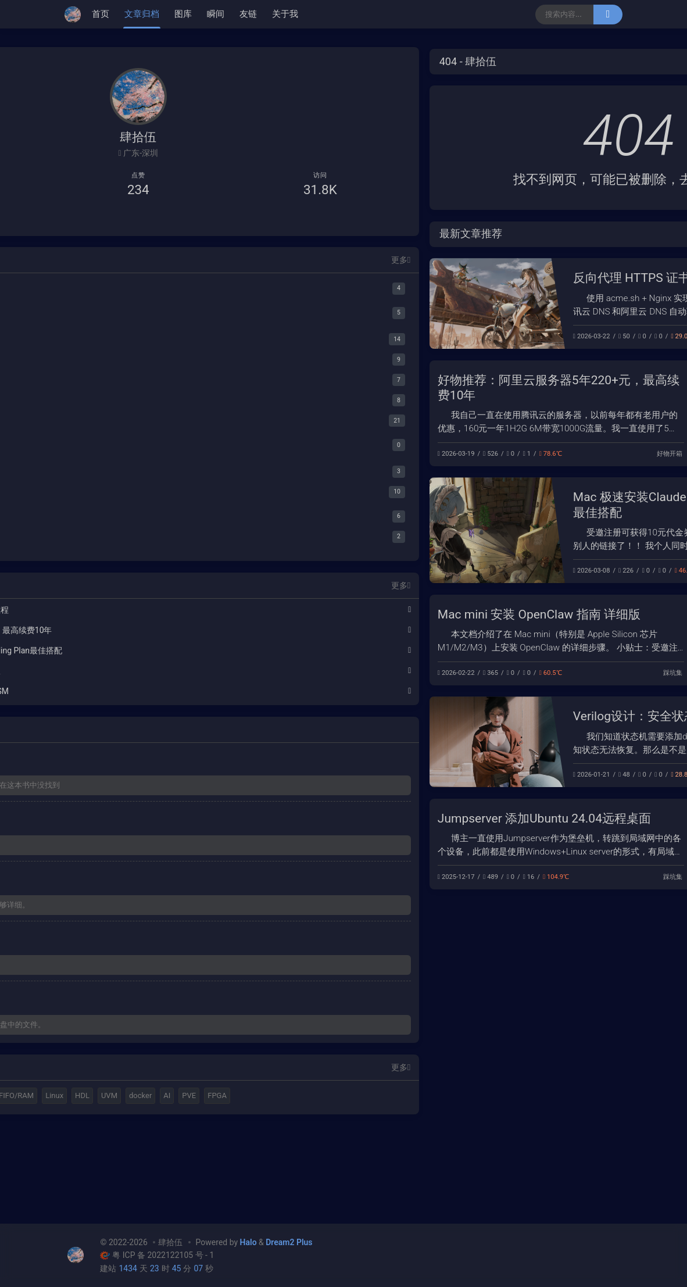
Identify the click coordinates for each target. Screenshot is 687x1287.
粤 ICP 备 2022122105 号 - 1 (157, 1255)
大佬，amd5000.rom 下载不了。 (133, 995)
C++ (153, 1139)
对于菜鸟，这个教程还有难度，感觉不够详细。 (135, 928)
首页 (100, 14)
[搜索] (607, 14)
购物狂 (183, 1139)
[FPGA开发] (138, 341)
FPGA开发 (598, 774)
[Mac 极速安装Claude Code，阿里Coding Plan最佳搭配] (292, 530)
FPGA (166, 1181)
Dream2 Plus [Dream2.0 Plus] (289, 1242)
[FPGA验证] (138, 362)
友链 (248, 14)
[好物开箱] (138, 473)
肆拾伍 (170, 1242)
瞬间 (215, 14)
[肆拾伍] (76, 14)
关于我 (285, 14)
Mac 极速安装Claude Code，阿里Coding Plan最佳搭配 (128, 652)
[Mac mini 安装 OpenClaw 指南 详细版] (554, 640)
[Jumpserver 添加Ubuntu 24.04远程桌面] (554, 844)
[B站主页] (105, 221)
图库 (183, 14)
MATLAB (120, 1139)
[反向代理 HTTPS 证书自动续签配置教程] (292, 303)
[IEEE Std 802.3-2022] (144, 538)
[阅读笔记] (138, 494)
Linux (134, 1160)
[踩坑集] (138, 423)
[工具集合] (138, 382)
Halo (86, 1139)
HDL (162, 1160)
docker (89, 1181)
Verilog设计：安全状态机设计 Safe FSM (475, 716)
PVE (138, 1181)
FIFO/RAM (95, 1160)
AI (116, 1181)
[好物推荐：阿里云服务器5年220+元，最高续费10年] (554, 413)
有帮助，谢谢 (101, 861)
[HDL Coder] (144, 315)
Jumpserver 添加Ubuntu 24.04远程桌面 (339, 818)
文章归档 (141, 14)
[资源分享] (138, 402)
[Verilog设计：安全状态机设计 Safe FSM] (292, 741)
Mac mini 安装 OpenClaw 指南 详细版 (333, 614)
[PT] (144, 447)
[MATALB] (138, 290)
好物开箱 (464, 453)
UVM (189, 1160)
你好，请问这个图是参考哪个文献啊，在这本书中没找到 (135, 794)
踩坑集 (603, 336)
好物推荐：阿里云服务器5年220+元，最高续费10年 (128, 632)
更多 (193, 262)
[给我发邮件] (171, 221)
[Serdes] (144, 518)
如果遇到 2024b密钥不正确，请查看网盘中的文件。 (135, 1061)
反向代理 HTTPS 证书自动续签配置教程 (475, 278)
